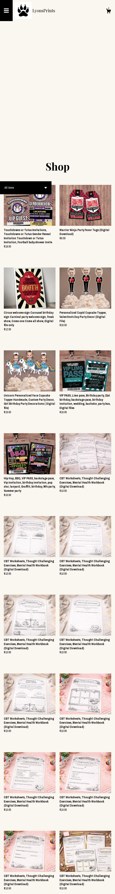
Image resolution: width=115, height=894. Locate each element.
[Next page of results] (84, 877)
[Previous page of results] (31, 877)
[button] (25, 74)
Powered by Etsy (34, 887)
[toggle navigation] (6, 10)
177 (78, 877)
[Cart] (108, 11)
